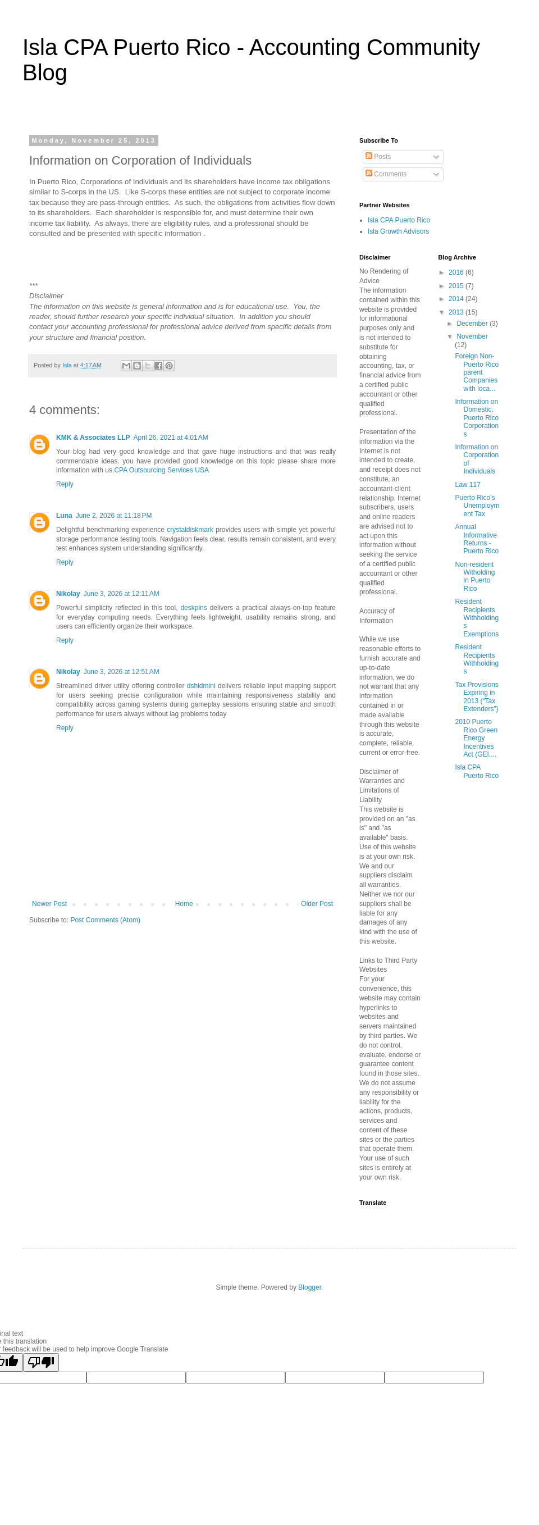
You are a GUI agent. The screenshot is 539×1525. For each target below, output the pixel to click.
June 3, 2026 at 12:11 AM (121, 594)
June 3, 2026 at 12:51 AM (121, 672)
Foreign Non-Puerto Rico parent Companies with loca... (477, 372)
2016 (457, 272)
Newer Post (49, 904)
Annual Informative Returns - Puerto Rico (477, 539)
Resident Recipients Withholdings (477, 659)
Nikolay (68, 594)
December (473, 323)
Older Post (317, 904)
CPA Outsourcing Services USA (161, 470)
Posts (378, 157)
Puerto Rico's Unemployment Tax (477, 506)
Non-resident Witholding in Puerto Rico (475, 577)
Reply (65, 484)
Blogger (309, 1287)
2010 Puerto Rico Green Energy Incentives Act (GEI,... (476, 738)
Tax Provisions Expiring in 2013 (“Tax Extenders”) (476, 697)
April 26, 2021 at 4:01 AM (171, 437)
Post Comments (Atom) (105, 920)
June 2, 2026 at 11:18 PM (114, 516)
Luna (64, 516)
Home (184, 904)
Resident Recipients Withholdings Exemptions (477, 618)
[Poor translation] (41, 1362)
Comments (386, 174)
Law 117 (467, 485)
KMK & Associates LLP (93, 437)
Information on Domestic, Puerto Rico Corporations (477, 418)
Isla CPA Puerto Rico (399, 220)
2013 (457, 312)
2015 (457, 286)
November (471, 336)
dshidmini (201, 686)
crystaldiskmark (190, 530)
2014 (457, 299)
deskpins (193, 608)
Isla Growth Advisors (398, 231)
